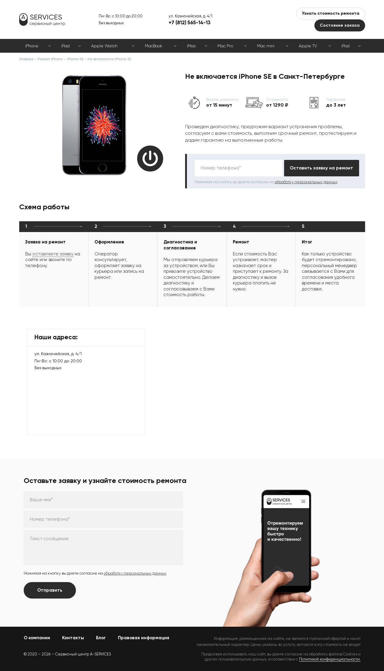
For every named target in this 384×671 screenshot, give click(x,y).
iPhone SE (75, 59)
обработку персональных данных (306, 182)
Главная (26, 59)
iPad (65, 45)
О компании (37, 637)
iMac (191, 45)
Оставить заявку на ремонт (321, 168)
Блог (101, 637)
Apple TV (308, 45)
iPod (345, 45)
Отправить (49, 590)
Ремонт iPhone (50, 59)
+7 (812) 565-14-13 (190, 22)
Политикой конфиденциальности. (330, 659)
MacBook (153, 45)
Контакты (73, 637)
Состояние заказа (340, 25)
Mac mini (265, 45)
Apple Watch (104, 45)
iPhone (31, 45)
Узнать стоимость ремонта (330, 13)
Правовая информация (143, 637)
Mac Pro (225, 45)
